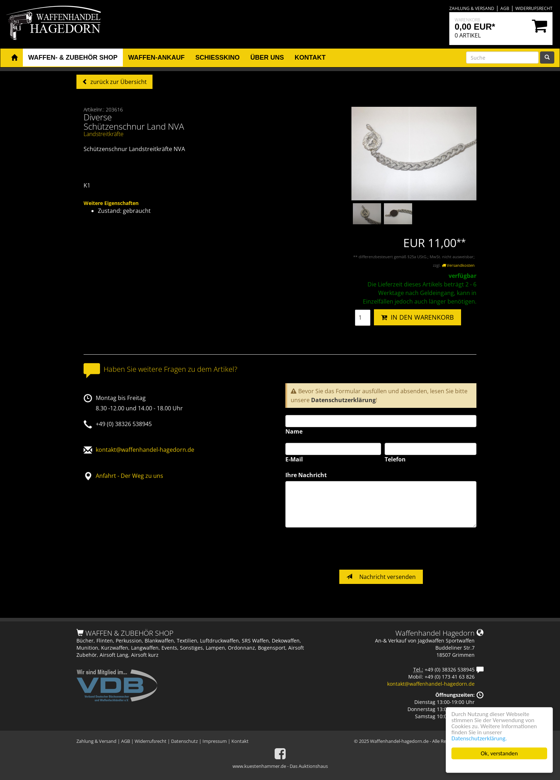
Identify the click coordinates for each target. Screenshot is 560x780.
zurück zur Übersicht (118, 82)
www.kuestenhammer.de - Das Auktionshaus (280, 766)
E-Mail (294, 459)
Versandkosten (458, 265)
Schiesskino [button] (217, 57)
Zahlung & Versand (471, 8)
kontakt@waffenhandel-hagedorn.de (145, 450)
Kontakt (240, 741)
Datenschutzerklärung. (479, 738)
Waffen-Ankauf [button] (156, 57)
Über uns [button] (267, 57)
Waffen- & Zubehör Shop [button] (73, 57)
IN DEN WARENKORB (417, 317)
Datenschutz (184, 741)
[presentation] (339, 548)
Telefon (395, 459)
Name (293, 431)
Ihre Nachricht (306, 475)
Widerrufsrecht (533, 8)
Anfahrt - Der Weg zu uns (129, 476)
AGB (504, 8)
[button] (14, 58)
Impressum (214, 741)
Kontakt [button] (310, 57)
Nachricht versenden (381, 577)
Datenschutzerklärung (343, 400)
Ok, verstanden (499, 753)
